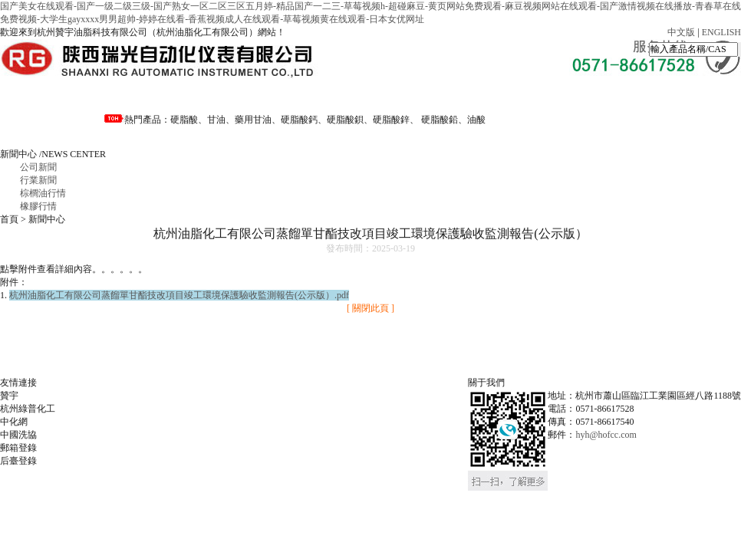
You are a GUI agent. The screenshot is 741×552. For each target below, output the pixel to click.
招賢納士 (678, 96)
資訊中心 (260, 96)
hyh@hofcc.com (605, 434)
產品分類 (365, 96)
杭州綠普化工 (27, 408)
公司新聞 (38, 167)
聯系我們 (52, 130)
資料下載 (469, 96)
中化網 (14, 421)
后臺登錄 (18, 460)
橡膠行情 (38, 206)
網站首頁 (52, 96)
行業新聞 (38, 180)
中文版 (681, 32)
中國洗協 (18, 434)
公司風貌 (573, 96)
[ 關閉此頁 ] (370, 308)
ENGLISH (721, 32)
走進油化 (156, 96)
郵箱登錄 (18, 447)
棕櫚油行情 (43, 193)
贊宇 (9, 395)
